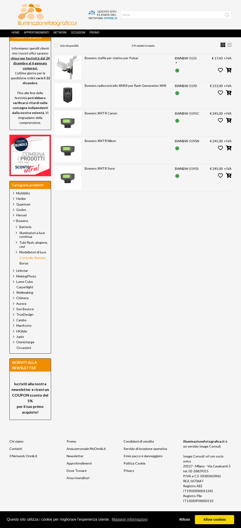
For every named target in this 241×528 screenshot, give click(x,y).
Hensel (21, 226)
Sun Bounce (25, 320)
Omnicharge (25, 353)
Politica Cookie (134, 474)
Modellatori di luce (32, 263)
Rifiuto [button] (184, 519)
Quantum (23, 215)
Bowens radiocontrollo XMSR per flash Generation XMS (125, 96)
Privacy (129, 481)
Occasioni (78, 34)
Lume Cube (24, 292)
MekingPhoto (26, 287)
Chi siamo (16, 452)
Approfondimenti (36, 34)
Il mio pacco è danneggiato (143, 467)
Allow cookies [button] (214, 519)
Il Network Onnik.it (23, 467)
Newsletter (75, 467)
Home (16, 34)
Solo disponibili (69, 56)
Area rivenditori (78, 488)
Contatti (15, 459)
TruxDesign (24, 325)
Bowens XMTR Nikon (100, 151)
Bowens (103, 46)
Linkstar (22, 281)
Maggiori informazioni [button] (129, 519)
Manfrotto (24, 336)
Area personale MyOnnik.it (86, 459)
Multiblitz (23, 204)
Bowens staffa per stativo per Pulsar (111, 69)
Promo (95, 34)
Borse (24, 274)
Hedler (21, 209)
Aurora (21, 314)
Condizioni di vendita (139, 452)
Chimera (22, 308)
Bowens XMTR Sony (100, 179)
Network (60, 34)
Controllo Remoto (133, 46)
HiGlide (21, 342)
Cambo (21, 331)
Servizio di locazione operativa (145, 459)
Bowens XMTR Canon (101, 124)
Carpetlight (24, 298)
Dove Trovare (77, 481)
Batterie (25, 237)
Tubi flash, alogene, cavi (33, 255)
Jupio (20, 347)
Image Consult (210, 457)
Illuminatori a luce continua (32, 245)
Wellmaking (24, 303)
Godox (21, 220)
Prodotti (80, 46)
